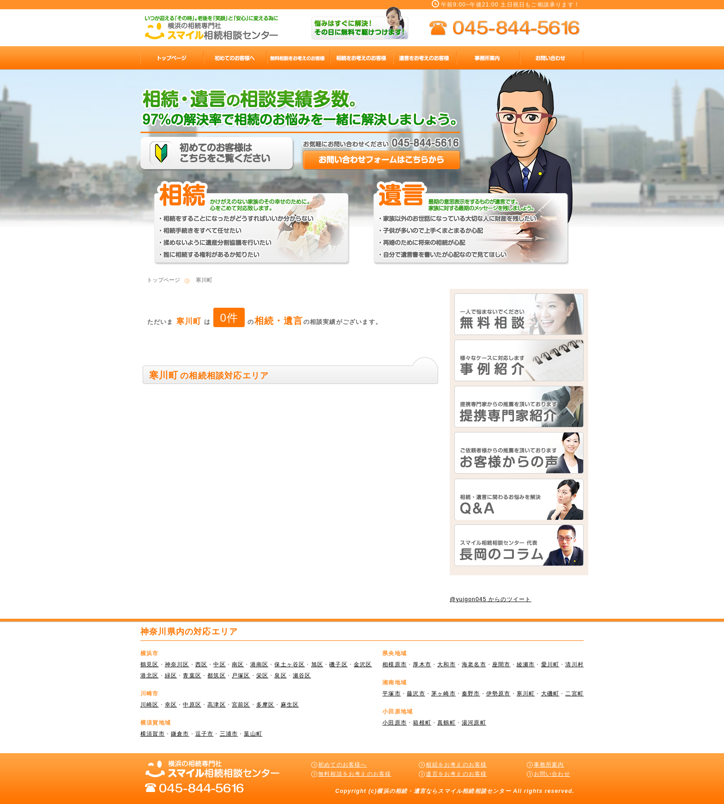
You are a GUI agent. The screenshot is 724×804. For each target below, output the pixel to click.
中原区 (192, 704)
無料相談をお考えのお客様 (354, 774)
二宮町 (574, 693)
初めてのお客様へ (342, 764)
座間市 (501, 664)
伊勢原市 (498, 693)
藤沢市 (416, 693)
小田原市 (394, 722)
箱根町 (422, 722)
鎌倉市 (180, 734)
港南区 (259, 664)
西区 (201, 664)
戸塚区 (241, 675)
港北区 (149, 675)
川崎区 (149, 704)
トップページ (163, 280)
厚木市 (422, 664)
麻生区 (290, 704)
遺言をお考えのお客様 (456, 774)
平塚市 (391, 693)
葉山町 (253, 734)
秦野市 (471, 693)
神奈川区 (177, 664)
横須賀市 (152, 734)
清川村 (574, 664)
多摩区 (265, 704)
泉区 (280, 675)
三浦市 (229, 734)
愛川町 (550, 664)
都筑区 (216, 675)
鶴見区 (149, 664)
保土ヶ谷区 (289, 664)
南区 (238, 664)
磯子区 (338, 664)
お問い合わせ (552, 774)
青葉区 (192, 675)
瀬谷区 (302, 675)
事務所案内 (549, 764)
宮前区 (241, 704)
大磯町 (550, 693)
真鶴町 (446, 722)
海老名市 (474, 664)
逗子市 (204, 734)
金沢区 (363, 664)
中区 (219, 664)
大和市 (446, 664)
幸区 (171, 704)
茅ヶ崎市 (443, 693)
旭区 (317, 664)
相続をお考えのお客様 (456, 764)
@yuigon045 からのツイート (490, 599)
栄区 (262, 675)
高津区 (216, 704)
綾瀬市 (526, 664)
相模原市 (394, 664)
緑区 (171, 675)
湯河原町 (474, 722)
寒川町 (526, 693)
